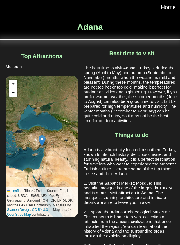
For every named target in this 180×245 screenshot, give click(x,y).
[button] (42, 141)
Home (168, 7)
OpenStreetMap (19, 215)
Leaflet (14, 191)
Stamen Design (18, 210)
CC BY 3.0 (40, 210)
